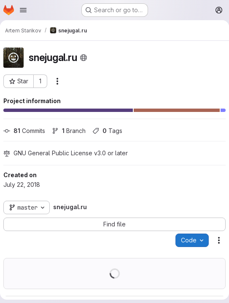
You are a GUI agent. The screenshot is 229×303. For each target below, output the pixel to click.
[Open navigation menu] (23, 10)
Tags (107, 130)
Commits (24, 130)
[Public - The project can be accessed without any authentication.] (83, 57)
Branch (69, 130)
